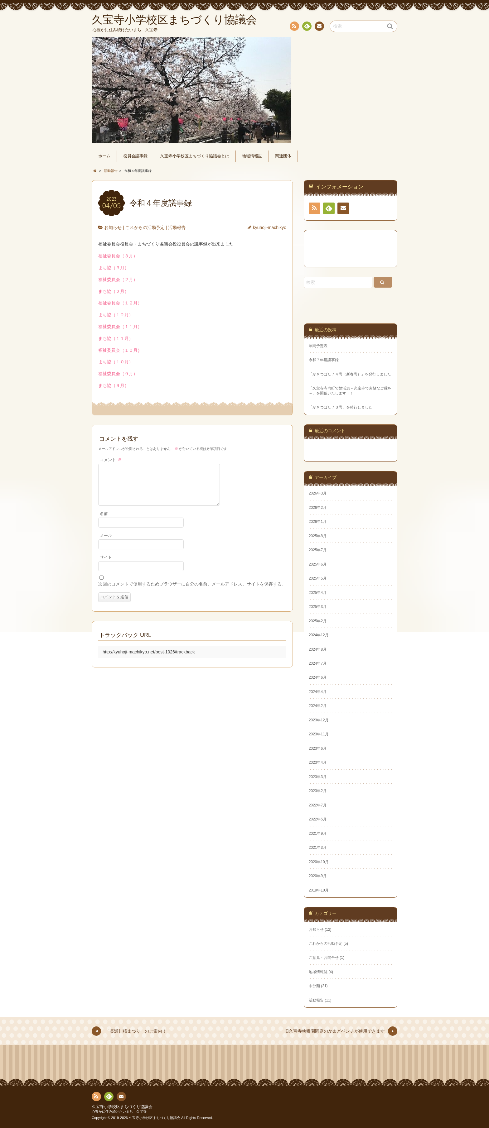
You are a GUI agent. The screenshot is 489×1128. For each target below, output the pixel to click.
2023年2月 (318, 791)
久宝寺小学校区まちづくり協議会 (122, 1107)
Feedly (306, 27)
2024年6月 (318, 677)
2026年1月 (318, 521)
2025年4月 (318, 592)
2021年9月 (318, 833)
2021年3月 (318, 847)
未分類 (314, 986)
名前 (104, 521)
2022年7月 (318, 805)
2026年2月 (318, 507)
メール (106, 543)
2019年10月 (319, 890)
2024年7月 (318, 663)
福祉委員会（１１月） (120, 326)
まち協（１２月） (115, 314)
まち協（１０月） (115, 361)
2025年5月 (318, 578)
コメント (110, 460)
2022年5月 (318, 819)
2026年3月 (318, 493)
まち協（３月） (113, 267)
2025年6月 (318, 564)
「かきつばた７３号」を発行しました (340, 407)
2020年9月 (318, 876)
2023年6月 (318, 748)
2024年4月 (318, 692)
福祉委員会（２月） (118, 279)
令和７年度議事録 (324, 360)
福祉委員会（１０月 (120, 350)
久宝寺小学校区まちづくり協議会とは (194, 156)
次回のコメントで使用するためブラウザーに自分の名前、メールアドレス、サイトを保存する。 (192, 591)
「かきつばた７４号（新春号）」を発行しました (350, 374)
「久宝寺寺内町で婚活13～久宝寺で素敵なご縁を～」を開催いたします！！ (350, 390)
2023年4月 (318, 762)
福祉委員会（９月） (118, 373)
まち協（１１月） (115, 338)
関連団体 (283, 156)
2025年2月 (318, 621)
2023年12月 (319, 720)
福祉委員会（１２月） (120, 302)
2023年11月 (319, 734)
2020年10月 (319, 862)
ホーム (104, 156)
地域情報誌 (252, 156)
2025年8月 (318, 536)
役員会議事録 (135, 156)
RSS (294, 27)
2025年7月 (318, 550)
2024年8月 (318, 649)
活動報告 (177, 227)
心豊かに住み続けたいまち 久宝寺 (119, 1111)
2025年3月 (318, 607)
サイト (106, 565)
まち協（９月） (113, 385)
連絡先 (319, 27)
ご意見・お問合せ (324, 957)
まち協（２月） (113, 291)
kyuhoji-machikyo (269, 227)
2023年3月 (318, 777)
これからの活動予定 (145, 227)
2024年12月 (319, 635)
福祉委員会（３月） (118, 255)
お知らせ (113, 227)
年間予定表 (318, 346)
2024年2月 (318, 706)
